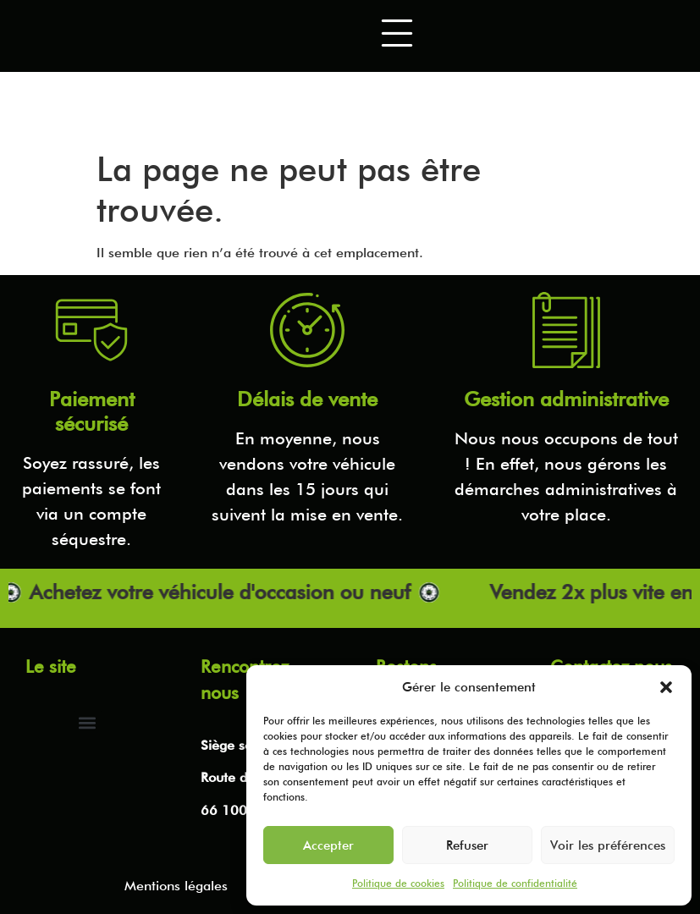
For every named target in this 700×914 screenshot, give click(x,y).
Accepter (328, 845)
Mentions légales (176, 886)
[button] (666, 687)
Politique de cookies (398, 883)
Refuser (467, 845)
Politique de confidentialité (515, 883)
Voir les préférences (607, 845)
